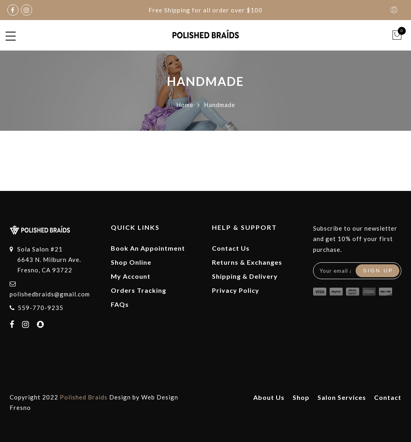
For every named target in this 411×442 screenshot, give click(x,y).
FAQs (120, 304)
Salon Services (341, 397)
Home (184, 104)
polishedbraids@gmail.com (50, 294)
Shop (301, 397)
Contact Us (231, 248)
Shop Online (131, 262)
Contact (387, 397)
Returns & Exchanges (247, 262)
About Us (269, 397)
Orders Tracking (138, 290)
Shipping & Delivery (245, 276)
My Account (131, 276)
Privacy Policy (235, 290)
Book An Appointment (148, 248)
